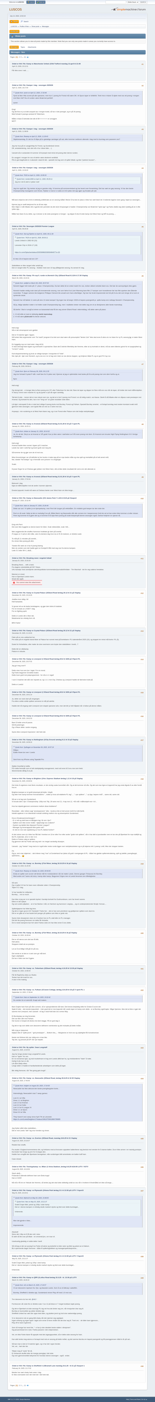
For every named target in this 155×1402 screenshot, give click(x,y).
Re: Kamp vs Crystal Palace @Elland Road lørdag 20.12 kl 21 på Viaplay (52, 593)
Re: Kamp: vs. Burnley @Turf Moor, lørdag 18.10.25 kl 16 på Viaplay (50, 863)
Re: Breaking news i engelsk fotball (37, 558)
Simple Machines (25, 1399)
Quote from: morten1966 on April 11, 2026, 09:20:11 (34, 179)
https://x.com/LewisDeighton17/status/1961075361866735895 (36, 1119)
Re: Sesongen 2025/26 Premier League (38, 226)
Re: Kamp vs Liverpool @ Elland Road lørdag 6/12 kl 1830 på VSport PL (51, 659)
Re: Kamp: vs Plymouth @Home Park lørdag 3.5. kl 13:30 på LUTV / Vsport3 (53, 1190)
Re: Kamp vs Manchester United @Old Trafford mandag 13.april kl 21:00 (52, 64)
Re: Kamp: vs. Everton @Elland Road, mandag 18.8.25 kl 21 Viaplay (50, 1138)
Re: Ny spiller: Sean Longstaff (35, 1047)
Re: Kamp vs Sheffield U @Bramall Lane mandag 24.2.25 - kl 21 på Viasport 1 (54, 1366)
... (23, 57)
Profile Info (14, 31)
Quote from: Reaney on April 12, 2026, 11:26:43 (31, 136)
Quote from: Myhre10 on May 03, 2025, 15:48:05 (32, 1198)
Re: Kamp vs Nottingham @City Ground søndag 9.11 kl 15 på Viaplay (50, 740)
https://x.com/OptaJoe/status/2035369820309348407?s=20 (37, 252)
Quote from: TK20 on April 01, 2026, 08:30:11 (32, 238)
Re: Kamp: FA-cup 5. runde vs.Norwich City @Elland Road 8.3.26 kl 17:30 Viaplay (55, 275)
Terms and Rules (135, 1399)
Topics (23, 47)
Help (127, 1399)
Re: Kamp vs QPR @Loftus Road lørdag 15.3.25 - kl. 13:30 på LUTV (50, 1277)
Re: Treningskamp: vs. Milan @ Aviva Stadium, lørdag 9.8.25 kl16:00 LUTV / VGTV (55, 1167)
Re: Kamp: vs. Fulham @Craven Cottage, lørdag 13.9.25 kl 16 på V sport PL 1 (53, 990)
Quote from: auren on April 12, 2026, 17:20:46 (31, 93)
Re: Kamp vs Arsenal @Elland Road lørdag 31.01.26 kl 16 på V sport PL (51, 424)
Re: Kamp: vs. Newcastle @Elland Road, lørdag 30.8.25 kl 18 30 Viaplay (51, 1078)
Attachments (32, 47)
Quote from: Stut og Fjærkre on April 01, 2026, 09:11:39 (34, 234)
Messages (14, 47)
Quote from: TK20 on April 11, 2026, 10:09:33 (30, 175)
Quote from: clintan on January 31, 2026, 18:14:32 (32, 431)
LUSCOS (15, 9)
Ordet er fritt (17, 64)
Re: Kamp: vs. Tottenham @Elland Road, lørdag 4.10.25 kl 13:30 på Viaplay (53, 968)
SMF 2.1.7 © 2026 (13, 1399)
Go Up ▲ (144, 1399)
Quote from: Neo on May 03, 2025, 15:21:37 (32, 1202)
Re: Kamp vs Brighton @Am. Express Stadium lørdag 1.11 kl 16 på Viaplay (53, 778)
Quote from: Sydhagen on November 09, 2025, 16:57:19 (34, 747)
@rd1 (34, 1299)
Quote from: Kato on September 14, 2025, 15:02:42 (32, 997)
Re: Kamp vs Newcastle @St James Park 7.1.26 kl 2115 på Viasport (49, 498)
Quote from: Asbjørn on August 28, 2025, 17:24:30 (32, 1086)
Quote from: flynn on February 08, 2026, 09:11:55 (32, 371)
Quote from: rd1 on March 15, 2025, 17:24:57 (30, 1285)
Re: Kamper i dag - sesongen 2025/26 (38, 85)
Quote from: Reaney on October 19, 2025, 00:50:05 (32, 871)
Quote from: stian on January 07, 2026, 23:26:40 (31, 506)
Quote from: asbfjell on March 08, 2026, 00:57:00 (32, 283)
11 (25, 57)
